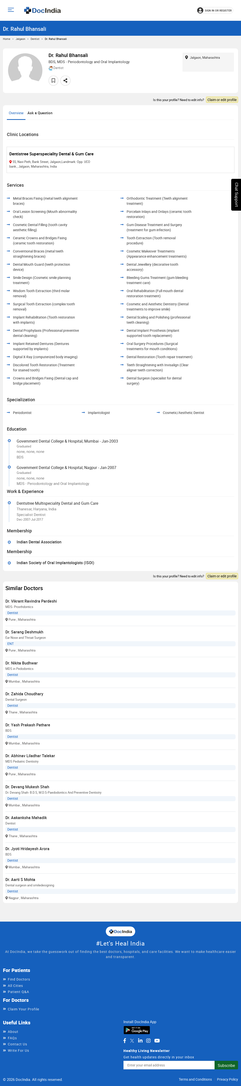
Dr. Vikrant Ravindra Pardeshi (31, 601)
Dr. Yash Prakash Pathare (27, 725)
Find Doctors (19, 979)
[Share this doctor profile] (65, 81)
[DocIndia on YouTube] (157, 1040)
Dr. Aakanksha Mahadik (26, 817)
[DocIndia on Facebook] (124, 1040)
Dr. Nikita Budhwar (21, 663)
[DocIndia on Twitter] (132, 1040)
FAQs (12, 1038)
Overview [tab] (16, 112)
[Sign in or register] (215, 10)
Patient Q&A (18, 991)
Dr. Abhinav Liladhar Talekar (30, 755)
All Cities (15, 985)
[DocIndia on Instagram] (148, 1040)
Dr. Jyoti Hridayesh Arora (27, 848)
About (13, 1031)
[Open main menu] (11, 10)
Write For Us (18, 1050)
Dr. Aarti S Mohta (20, 879)
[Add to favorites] (53, 81)
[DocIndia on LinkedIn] (140, 1040)
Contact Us (17, 1044)
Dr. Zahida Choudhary (24, 694)
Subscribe (226, 1065)
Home (6, 39)
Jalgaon (20, 39)
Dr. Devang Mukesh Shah (27, 786)
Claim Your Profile (23, 1009)
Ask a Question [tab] (39, 112)
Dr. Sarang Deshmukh (24, 632)
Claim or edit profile (222, 99)
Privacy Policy (227, 1079)
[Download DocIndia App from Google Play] (136, 1029)
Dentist (35, 39)
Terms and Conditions (195, 1079)
